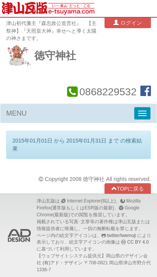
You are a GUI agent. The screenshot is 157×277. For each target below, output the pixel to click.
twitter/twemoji (121, 235)
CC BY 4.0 (138, 242)
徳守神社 (55, 55)
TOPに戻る (127, 188)
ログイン (127, 22)
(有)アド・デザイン (62, 262)
